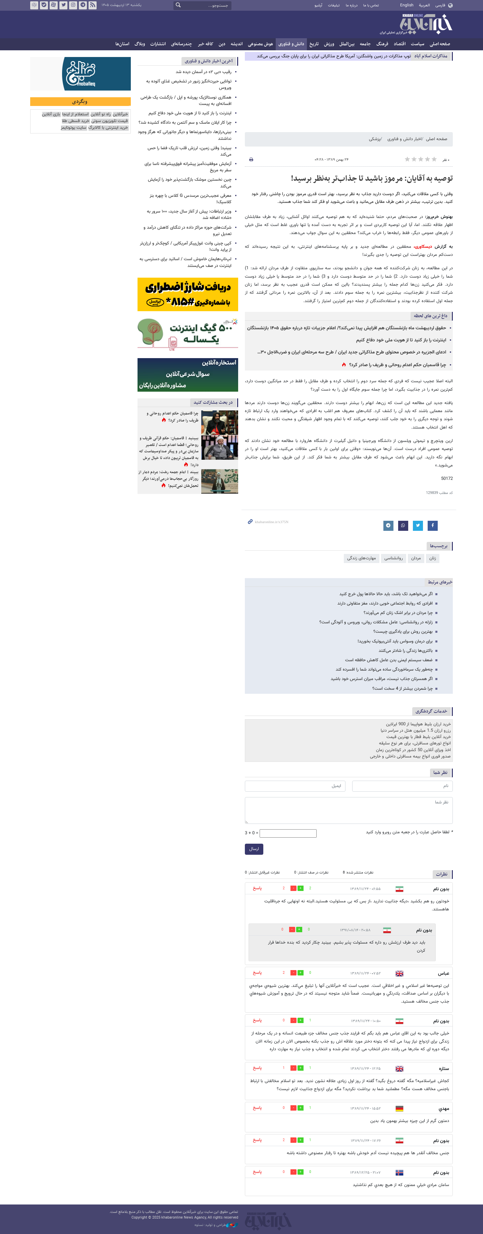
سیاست (417, 44)
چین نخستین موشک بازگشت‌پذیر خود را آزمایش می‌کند (189, 182)
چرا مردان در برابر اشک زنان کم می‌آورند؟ (398, 613)
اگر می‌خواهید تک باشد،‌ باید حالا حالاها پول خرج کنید (386, 594)
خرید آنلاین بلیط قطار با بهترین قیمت (418, 737)
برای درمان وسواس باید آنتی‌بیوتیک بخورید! (395, 641)
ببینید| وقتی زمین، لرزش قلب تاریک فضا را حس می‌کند (189, 151)
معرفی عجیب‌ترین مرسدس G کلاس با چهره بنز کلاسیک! (190, 199)
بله (44, 5)
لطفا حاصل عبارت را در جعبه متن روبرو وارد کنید (409, 832)
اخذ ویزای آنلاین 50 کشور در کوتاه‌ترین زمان (413, 750)
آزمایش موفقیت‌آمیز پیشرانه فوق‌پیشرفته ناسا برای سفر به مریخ (188, 167)
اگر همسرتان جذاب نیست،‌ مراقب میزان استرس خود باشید (382, 679)
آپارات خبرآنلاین (53, 5)
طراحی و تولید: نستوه (216, 1225)
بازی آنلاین (51, 114)
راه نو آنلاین (101, 114)
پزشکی (374, 139)
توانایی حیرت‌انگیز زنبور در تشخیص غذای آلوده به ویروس (188, 84)
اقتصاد (400, 44)
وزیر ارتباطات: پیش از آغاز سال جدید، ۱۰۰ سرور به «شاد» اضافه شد (189, 214)
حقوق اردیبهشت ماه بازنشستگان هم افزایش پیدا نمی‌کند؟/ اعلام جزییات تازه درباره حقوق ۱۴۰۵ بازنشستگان (346, 328)
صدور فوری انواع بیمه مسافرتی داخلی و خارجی (410, 756)
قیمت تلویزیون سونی (109, 121)
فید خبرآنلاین (92, 5)
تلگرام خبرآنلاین (82, 5)
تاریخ (314, 44)
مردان (416, 558)
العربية (424, 5)
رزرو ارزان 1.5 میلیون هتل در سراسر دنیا (416, 730)
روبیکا (34, 5)
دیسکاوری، (423, 246)
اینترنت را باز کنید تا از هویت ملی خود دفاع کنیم (401, 340)
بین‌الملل (347, 44)
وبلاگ (140, 44)
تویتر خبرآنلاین (63, 5)
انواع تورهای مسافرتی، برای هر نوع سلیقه (415, 743)
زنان (432, 558)
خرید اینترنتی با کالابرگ (108, 128)
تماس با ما (371, 5)
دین (222, 44)
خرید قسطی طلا (75, 121)
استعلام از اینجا (75, 114)
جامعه (365, 44)
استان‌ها (122, 44)
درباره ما (352, 5)
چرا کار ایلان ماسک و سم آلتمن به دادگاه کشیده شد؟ (185, 122)
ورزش (329, 44)
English (407, 5)
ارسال (254, 849)
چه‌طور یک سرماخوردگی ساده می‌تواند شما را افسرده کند (384, 669)
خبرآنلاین (416, 24)
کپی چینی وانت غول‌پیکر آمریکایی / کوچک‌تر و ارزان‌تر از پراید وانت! (185, 246)
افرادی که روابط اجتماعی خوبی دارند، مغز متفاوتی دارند (385, 603)
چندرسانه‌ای (181, 44)
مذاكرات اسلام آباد (430, 56)
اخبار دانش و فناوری (404, 139)
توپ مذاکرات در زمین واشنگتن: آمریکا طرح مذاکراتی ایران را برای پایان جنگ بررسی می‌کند (334, 56)
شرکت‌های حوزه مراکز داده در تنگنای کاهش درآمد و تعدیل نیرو (187, 230)
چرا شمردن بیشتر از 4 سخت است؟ (402, 688)
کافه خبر (205, 44)
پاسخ (257, 888)
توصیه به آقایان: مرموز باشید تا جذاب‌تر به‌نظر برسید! (372, 178)
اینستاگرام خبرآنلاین (73, 5)
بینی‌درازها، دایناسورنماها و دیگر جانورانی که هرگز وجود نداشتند (184, 135)
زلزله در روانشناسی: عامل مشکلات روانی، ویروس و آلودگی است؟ (376, 622)
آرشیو (318, 5)
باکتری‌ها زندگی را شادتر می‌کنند (406, 651)
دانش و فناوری (291, 44)
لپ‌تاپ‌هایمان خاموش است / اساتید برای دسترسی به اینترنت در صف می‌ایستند (185, 262)
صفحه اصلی (440, 44)
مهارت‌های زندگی (361, 558)
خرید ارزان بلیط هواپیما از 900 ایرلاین (418, 724)
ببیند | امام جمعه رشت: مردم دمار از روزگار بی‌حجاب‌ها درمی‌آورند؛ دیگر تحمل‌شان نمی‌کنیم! (168, 479)
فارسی (440, 5)
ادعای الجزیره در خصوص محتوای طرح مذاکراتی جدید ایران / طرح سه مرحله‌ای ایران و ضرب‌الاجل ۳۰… (351, 352)
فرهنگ (382, 44)
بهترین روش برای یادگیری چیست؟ (403, 631)
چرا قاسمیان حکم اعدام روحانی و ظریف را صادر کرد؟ (397, 365)
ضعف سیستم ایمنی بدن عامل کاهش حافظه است (389, 660)
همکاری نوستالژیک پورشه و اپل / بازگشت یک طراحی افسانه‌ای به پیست (186, 100)
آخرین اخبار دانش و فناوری (209, 61)
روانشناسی (393, 558)
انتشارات (158, 44)
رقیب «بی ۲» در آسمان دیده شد (203, 72)
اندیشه (237, 44)
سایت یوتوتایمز (73, 128)
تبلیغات (334, 5)
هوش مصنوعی (260, 44)
